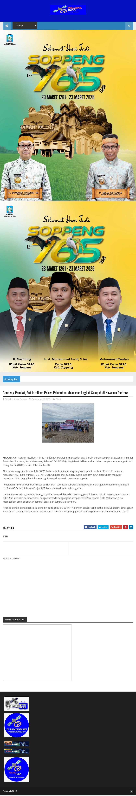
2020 (14, 791)
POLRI (58, 399)
